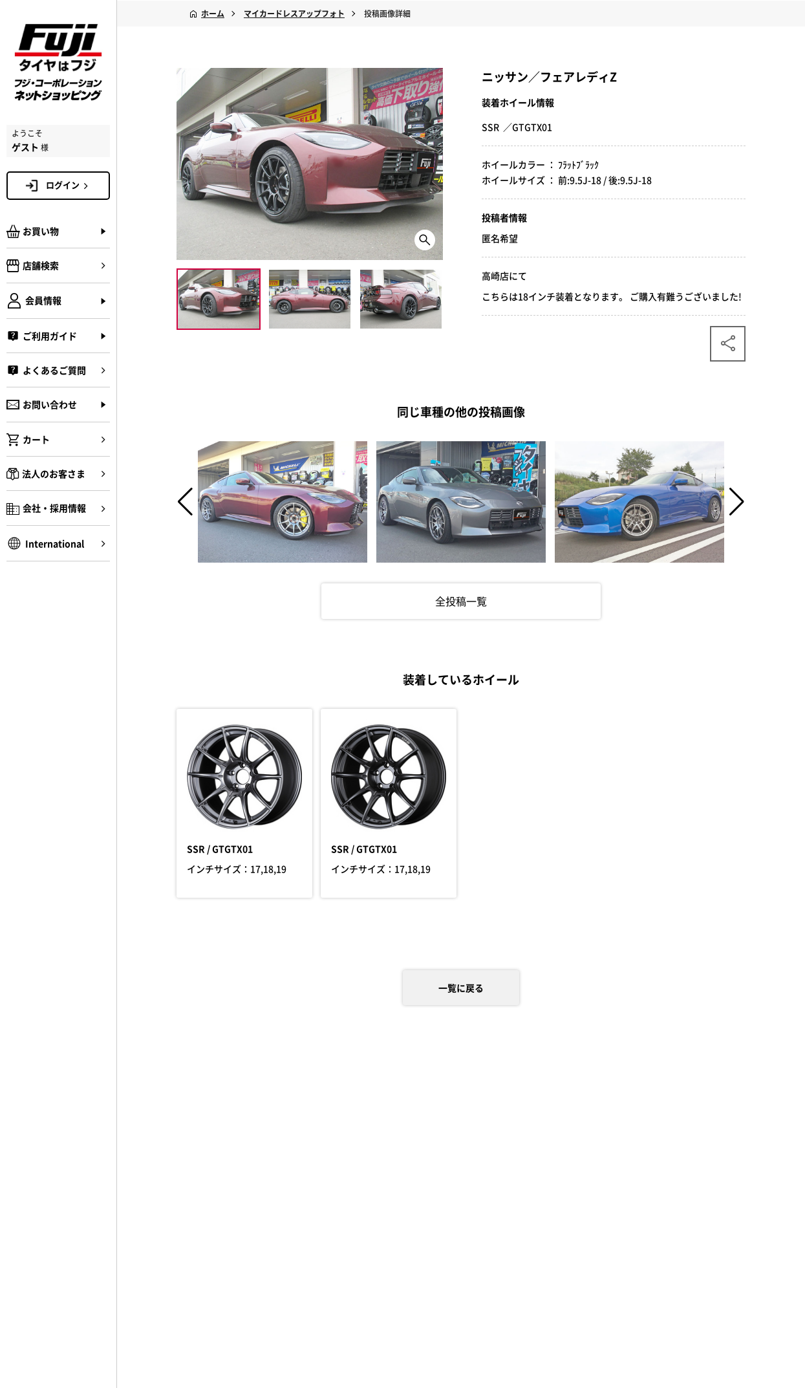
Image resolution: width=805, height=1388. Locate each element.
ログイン (69, 185)
